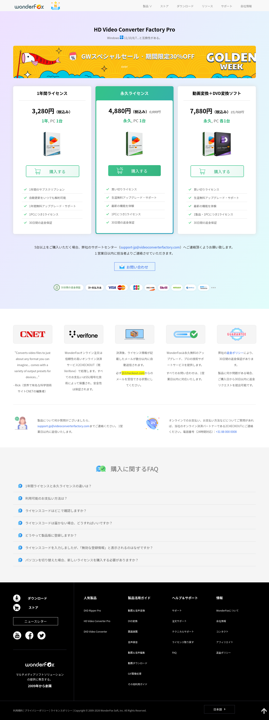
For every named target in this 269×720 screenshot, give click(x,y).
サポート (177, 610)
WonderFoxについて (227, 610)
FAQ (174, 652)
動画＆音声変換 (136, 610)
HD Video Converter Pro (97, 621)
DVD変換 (132, 621)
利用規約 (18, 710)
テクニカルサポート (183, 631)
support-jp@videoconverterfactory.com (150, 247)
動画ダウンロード (137, 663)
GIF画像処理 (134, 673)
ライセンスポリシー (61, 710)
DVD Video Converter (95, 631)
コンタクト (222, 631)
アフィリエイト (224, 642)
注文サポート (179, 621)
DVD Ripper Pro (92, 610)
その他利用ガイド (137, 684)
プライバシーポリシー (37, 710)
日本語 (217, 709)
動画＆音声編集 (136, 652)
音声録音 (133, 642)
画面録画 (133, 631)
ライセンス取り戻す (183, 642)
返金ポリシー (235, 353)
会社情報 (221, 621)
